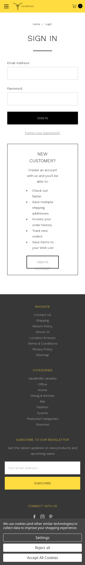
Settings (42, 537)
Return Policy (42, 326)
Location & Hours (42, 338)
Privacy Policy (42, 349)
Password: (15, 88)
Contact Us (42, 315)
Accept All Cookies (42, 557)
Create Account (42, 264)
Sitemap (42, 355)
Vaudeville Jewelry (42, 378)
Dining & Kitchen (43, 395)
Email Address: (18, 63)
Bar (42, 401)
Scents (42, 413)
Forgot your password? (42, 133)
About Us (43, 332)
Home (42, 390)
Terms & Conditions (43, 343)
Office (42, 384)
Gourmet (42, 424)
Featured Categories (42, 419)
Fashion (42, 407)
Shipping (42, 320)
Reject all (42, 547)
